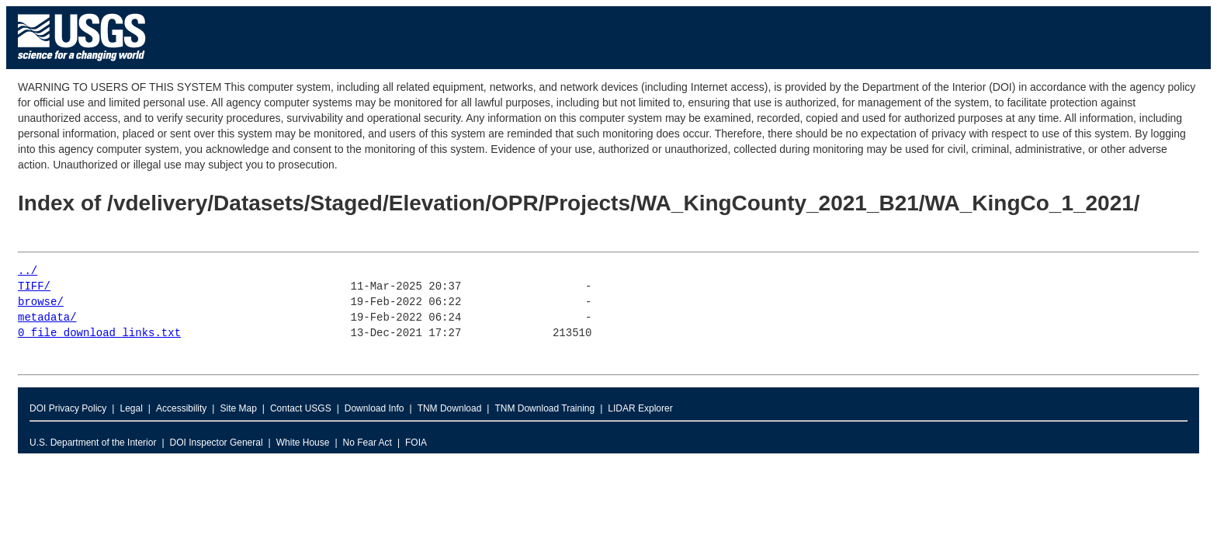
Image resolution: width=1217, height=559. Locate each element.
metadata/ (47, 318)
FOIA (416, 442)
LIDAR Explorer (640, 408)
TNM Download (450, 408)
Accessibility (181, 408)
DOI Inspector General (216, 442)
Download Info (374, 408)
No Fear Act (367, 442)
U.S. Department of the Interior (92, 442)
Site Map (238, 408)
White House (303, 442)
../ (27, 271)
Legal (131, 408)
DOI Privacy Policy (67, 408)
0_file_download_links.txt (99, 333)
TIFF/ (34, 287)
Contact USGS (300, 408)
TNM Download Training (544, 408)
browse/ (41, 302)
